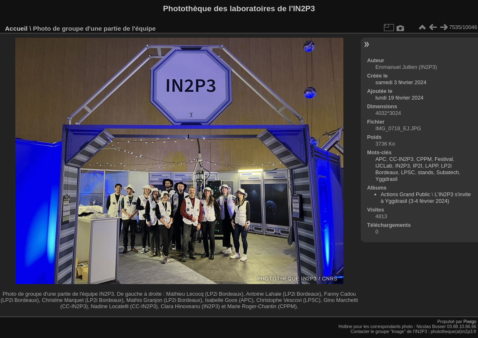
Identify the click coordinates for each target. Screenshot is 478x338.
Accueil (16, 28)
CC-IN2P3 (401, 159)
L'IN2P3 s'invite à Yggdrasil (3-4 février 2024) (426, 197)
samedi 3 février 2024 (400, 82)
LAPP (431, 166)
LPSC (408, 172)
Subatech (448, 172)
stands (426, 172)
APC (380, 159)
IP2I (417, 166)
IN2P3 (402, 166)
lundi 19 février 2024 (399, 98)
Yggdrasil (386, 179)
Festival (444, 159)
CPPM (424, 159)
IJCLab (383, 166)
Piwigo (470, 321)
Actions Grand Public (405, 194)
